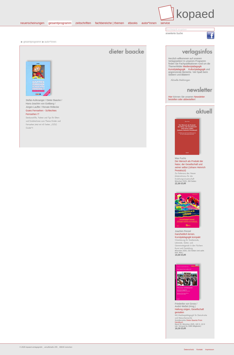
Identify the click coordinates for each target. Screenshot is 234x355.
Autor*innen (50, 41)
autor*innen (149, 23)
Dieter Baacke (53, 100)
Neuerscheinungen (32, 23)
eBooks (132, 23)
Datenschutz (189, 349)
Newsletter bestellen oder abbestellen (186, 98)
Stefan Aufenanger (35, 100)
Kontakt (199, 349)
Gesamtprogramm (59, 23)
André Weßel (181, 306)
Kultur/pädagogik (196, 69)
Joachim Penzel (183, 231)
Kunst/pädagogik (176, 69)
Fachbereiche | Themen (109, 23)
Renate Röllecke (50, 107)
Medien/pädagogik (192, 66)
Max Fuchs (180, 158)
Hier (170, 96)
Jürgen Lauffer (33, 107)
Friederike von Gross (185, 303)
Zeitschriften (83, 23)
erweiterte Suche (174, 33)
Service (165, 23)
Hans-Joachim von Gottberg (40, 103)
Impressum (209, 349)
